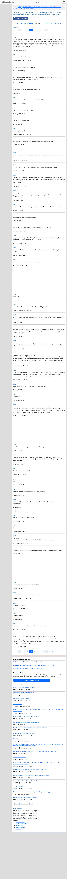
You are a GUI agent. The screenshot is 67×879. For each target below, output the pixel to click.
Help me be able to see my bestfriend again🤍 (24, 728)
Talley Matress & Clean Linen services (22, 780)
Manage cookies (20, 868)
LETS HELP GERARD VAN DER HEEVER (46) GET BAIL (28, 709)
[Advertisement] (39, 44)
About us (18, 870)
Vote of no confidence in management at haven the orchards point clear (30, 769)
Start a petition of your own (31, 721)
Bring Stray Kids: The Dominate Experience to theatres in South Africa (30, 811)
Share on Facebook (20, 18)
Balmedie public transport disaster (21, 739)
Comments (39, 23)
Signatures (27, 23)
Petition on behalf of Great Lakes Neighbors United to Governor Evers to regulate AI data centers (38, 703)
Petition (16, 23)
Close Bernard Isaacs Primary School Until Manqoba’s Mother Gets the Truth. (31, 816)
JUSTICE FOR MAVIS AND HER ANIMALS (24, 734)
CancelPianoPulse (17, 745)
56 (49, 30)
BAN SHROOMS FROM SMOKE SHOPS (23, 774)
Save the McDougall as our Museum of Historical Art (25, 822)
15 (40, 30)
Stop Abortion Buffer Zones (19, 798)
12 (31, 30)
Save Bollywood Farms (18, 827)
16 (43, 30)
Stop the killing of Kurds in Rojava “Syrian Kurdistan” (26, 763)
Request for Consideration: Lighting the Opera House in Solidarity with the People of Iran (34, 792)
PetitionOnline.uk (7, 2)
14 (37, 30)
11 (28, 30)
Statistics (48, 23)
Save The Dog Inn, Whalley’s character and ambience (25, 758)
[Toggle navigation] (64, 2)
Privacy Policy (58, 23)
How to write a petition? (22, 865)
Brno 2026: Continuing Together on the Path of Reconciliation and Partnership (33, 706)
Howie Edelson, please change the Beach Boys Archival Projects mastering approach (33, 833)
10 (24, 30)
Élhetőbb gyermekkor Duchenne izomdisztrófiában (25, 838)
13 (34, 30)
